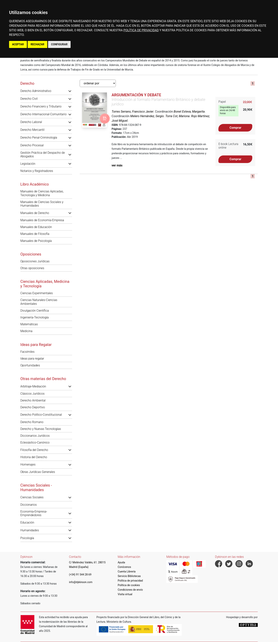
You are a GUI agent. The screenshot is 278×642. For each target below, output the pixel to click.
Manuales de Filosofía (34, 234)
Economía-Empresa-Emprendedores (33, 513)
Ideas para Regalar (36, 344)
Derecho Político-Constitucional (41, 414)
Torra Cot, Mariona (177, 116)
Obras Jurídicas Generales (37, 472)
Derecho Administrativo (35, 91)
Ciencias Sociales (32, 497)
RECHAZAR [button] (37, 44)
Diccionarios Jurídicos (35, 435)
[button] (70, 91)
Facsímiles (27, 352)
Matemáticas (29, 324)
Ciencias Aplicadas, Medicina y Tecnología (44, 283)
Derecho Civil (29, 98)
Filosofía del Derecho (34, 450)
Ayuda (121, 562)
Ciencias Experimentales (36, 293)
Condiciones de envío (130, 589)
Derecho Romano (32, 422)
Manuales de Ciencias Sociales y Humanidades (41, 203)
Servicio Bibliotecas (129, 576)
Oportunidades (30, 365)
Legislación (27, 163)
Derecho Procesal (32, 145)
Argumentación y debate (136, 95)
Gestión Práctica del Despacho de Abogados (42, 154)
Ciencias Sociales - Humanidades (36, 487)
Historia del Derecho (33, 457)
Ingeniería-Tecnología (34, 317)
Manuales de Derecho (34, 213)
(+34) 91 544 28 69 (80, 574)
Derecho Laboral (31, 122)
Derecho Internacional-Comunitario (43, 114)
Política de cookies (129, 585)
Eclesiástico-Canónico (35, 442)
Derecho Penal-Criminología (38, 137)
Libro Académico (34, 184)
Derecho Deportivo (32, 407)
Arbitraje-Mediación (33, 386)
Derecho (27, 83)
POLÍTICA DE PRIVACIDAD (141, 30)
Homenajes (28, 464)
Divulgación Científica (34, 310)
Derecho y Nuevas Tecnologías (40, 429)
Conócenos (124, 566)
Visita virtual (125, 594)
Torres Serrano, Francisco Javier (132, 111)
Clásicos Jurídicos (32, 393)
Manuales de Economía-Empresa (42, 220)
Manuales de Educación (36, 227)
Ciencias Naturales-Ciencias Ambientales (38, 301)
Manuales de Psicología (36, 241)
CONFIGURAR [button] (59, 44)
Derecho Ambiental (33, 400)
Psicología (27, 538)
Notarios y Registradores (36, 171)
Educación (27, 522)
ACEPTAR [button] (18, 44)
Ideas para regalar (32, 358)
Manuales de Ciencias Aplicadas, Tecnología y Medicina (42, 193)
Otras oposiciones (32, 268)
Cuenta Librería (126, 571)
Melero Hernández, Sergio (147, 116)
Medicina (26, 331)
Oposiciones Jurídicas (35, 261)
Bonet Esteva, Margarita (189, 111)
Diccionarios (28, 504)
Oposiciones (30, 254)
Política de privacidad (130, 580)
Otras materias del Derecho (43, 378)
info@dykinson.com (81, 582)
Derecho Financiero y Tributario (41, 106)
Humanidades (29, 530)
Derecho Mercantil (32, 130)
